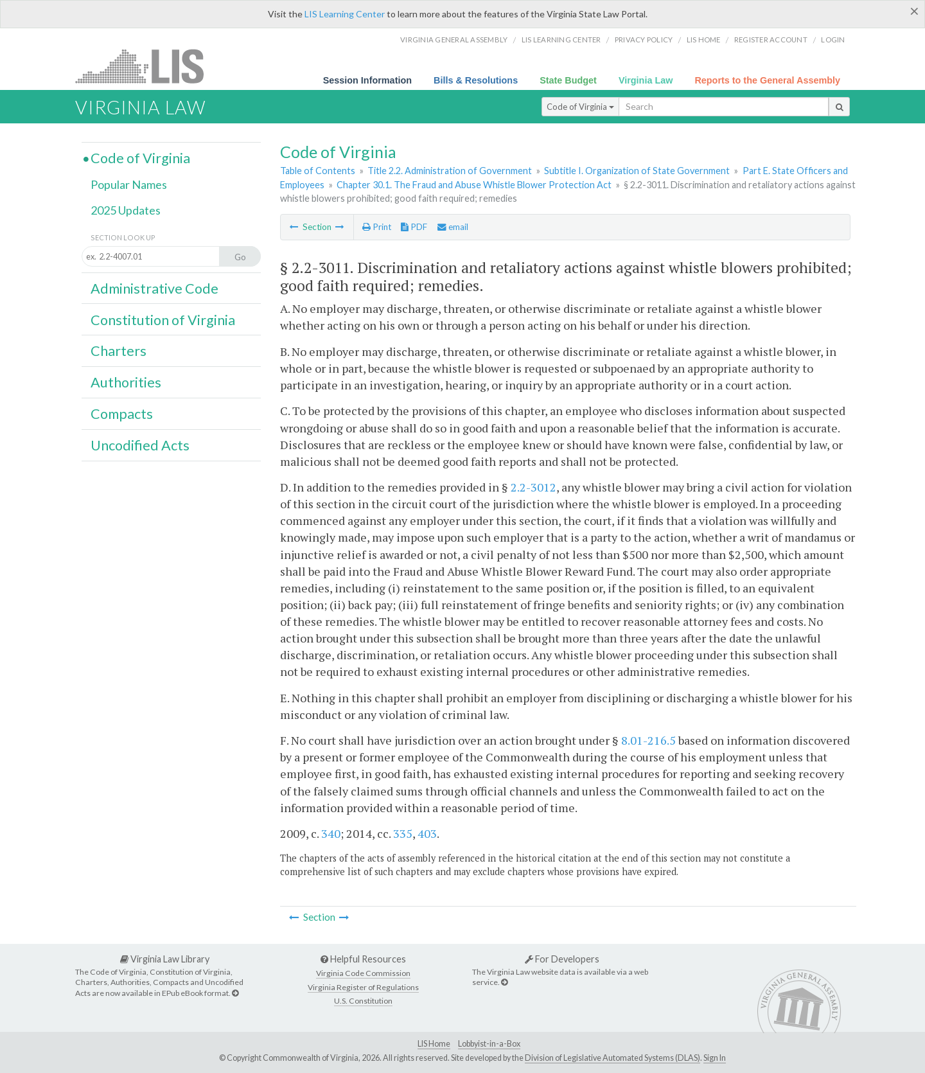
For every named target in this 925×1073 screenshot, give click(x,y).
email (452, 227)
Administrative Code (154, 288)
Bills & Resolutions (476, 80)
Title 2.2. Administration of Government (449, 170)
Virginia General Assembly (453, 39)
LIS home (704, 39)
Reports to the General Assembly (767, 80)
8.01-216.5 (648, 740)
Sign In (714, 1058)
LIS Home (434, 1044)
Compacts (122, 413)
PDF (414, 227)
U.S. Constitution (363, 1001)
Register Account (770, 39)
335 (402, 833)
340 (330, 833)
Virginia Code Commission (363, 973)
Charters (118, 350)
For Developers (562, 958)
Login (833, 39)
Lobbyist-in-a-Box (489, 1044)
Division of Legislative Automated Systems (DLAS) (612, 1058)
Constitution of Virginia (163, 320)
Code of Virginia (580, 107)
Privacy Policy (644, 39)
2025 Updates (126, 210)
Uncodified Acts (140, 445)
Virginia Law (646, 80)
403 (427, 833)
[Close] (914, 11)
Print (376, 227)
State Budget (568, 80)
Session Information (367, 80)
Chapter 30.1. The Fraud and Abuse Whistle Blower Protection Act (474, 184)
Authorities (126, 382)
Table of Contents (317, 170)
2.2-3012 (533, 487)
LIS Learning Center (344, 13)
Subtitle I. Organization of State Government (637, 170)
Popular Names (129, 184)
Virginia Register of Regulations (363, 987)
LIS (146, 66)
